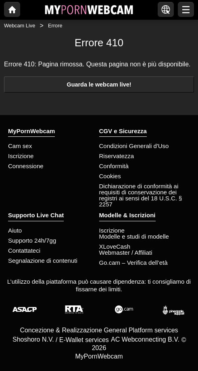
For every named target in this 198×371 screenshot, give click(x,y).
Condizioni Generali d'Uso (134, 145)
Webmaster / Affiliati (125, 252)
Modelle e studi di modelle (134, 236)
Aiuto (15, 230)
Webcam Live (19, 26)
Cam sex (20, 145)
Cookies (110, 176)
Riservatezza (116, 156)
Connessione (26, 166)
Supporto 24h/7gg (32, 240)
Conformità (114, 166)
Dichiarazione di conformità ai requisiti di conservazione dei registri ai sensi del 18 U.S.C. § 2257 (140, 195)
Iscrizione (20, 156)
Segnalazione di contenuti (42, 260)
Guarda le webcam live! (99, 84)
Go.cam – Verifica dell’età (133, 262)
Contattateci (24, 250)
